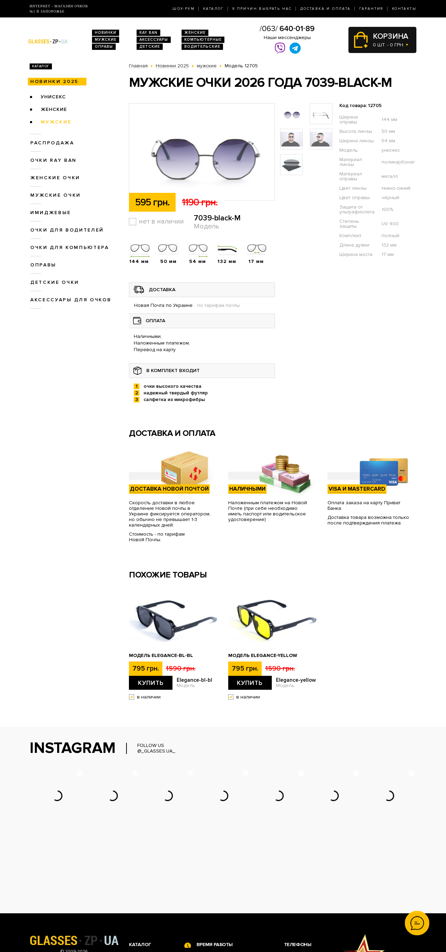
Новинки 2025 (54, 81)
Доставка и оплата (325, 9)
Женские (195, 32)
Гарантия (371, 9)
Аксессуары (153, 39)
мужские (56, 122)
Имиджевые (50, 213)
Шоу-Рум (183, 9)
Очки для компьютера (69, 247)
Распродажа (52, 143)
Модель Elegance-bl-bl (161, 655)
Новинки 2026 (145, 883)
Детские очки (54, 282)
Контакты (404, 9)
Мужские (105, 39)
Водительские (202, 46)
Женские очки (55, 178)
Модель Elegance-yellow (262, 655)
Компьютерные (203, 39)
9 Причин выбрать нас (262, 9)
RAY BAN (148, 32)
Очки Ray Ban (145, 890)
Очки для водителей (67, 230)
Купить (151, 683)
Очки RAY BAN (53, 160)
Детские (149, 46)
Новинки (105, 32)
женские (54, 109)
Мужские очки (55, 195)
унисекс (53, 97)
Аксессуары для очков (70, 300)
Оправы (104, 46)
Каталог (213, 9)
